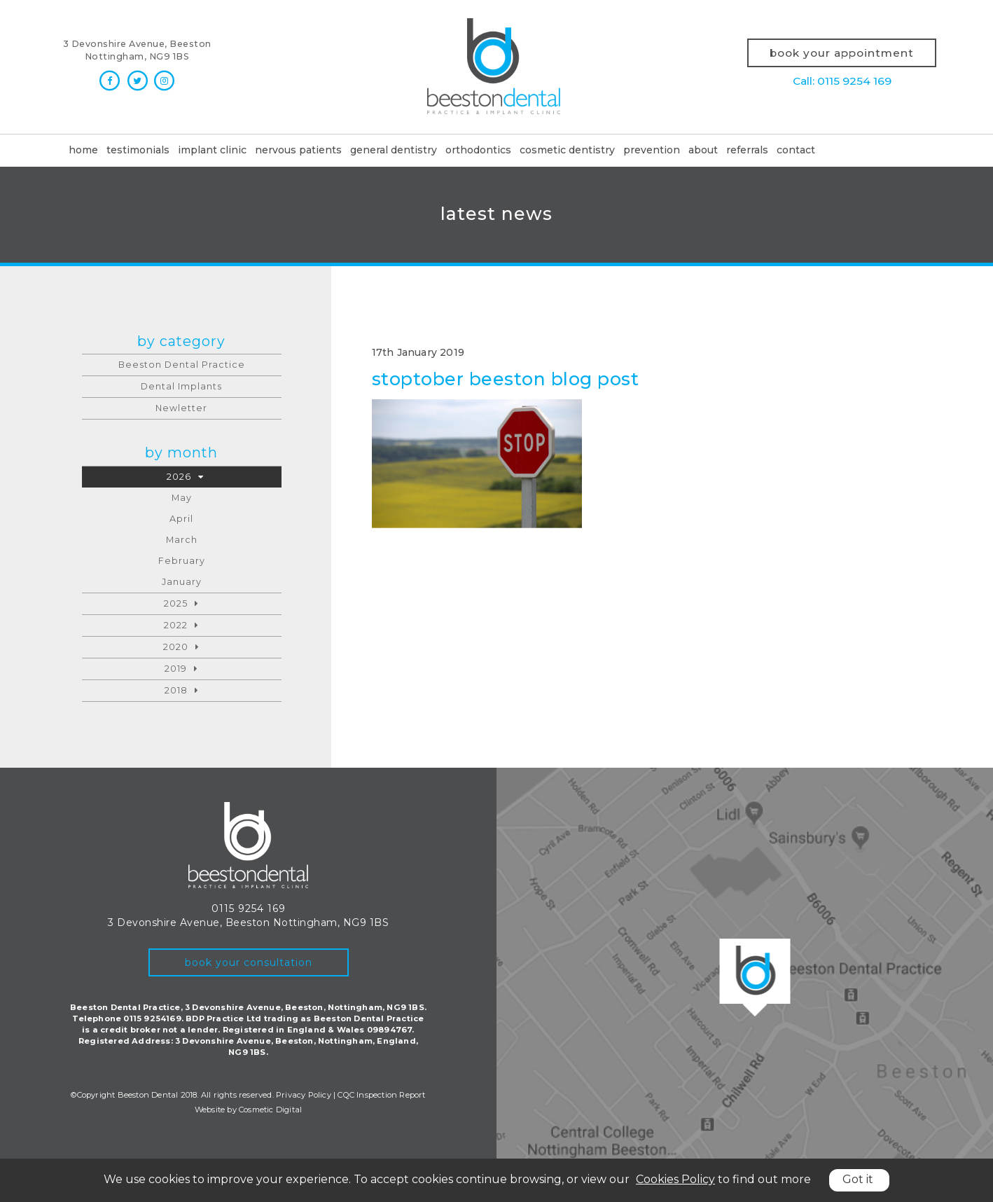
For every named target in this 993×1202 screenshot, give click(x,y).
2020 (175, 647)
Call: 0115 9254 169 (842, 81)
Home (83, 150)
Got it (857, 1179)
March (181, 539)
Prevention (651, 150)
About (703, 150)
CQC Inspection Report (381, 1095)
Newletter (181, 408)
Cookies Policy (675, 1179)
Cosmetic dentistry (567, 150)
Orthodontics (478, 150)
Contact (796, 150)
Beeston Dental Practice (181, 364)
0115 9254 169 (248, 908)
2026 (179, 476)
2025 (176, 603)
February (181, 560)
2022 (176, 625)
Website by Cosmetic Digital (248, 1109)
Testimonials (137, 150)
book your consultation (248, 962)
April (181, 518)
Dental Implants (181, 386)
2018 (176, 690)
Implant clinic (212, 150)
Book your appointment (842, 53)
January (182, 581)
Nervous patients (298, 150)
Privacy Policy (303, 1095)
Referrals (747, 150)
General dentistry (393, 150)
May (182, 497)
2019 (176, 668)
